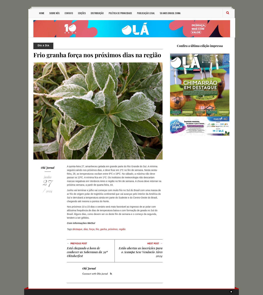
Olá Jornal (47, 167)
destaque (77, 229)
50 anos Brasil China (170, 13)
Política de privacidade (120, 13)
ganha (103, 229)
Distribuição (97, 13)
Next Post (155, 243)
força (91, 229)
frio (97, 229)
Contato (69, 13)
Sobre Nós (54, 13)
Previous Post (77, 243)
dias (86, 229)
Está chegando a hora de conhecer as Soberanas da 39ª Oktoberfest (87, 252)
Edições (82, 13)
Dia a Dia (43, 45)
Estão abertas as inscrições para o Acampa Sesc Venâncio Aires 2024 (141, 252)
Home (41, 13)
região (122, 229)
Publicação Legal (146, 13)
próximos (113, 229)
